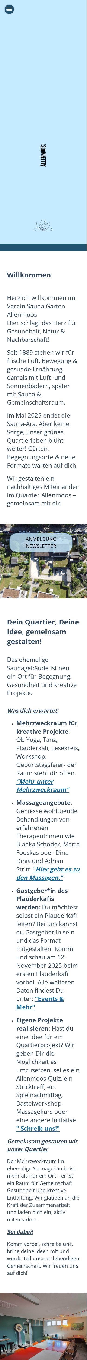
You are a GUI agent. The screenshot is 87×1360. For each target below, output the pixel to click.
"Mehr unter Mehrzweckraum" (42, 785)
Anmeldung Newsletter (41, 542)
